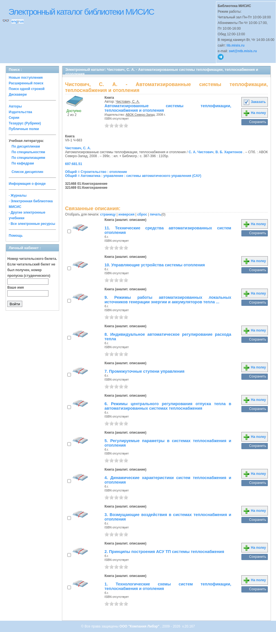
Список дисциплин (27, 172)
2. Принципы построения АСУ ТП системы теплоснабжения (164, 551)
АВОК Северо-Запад (140, 114)
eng (14, 21)
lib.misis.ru (235, 45)
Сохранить (257, 122)
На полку (254, 113)
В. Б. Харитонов (228, 152)
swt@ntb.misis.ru (243, 51)
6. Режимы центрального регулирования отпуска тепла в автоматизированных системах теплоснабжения (167, 406)
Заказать (254, 102)
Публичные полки (24, 129)
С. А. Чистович (201, 152)
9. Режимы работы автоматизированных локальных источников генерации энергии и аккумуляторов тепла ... (167, 299)
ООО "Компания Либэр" (139, 626)
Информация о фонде (27, 184)
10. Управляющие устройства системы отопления (154, 265)
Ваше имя (15, 287)
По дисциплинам (26, 146)
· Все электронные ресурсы (32, 224)
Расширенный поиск (26, 83)
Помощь (16, 236)
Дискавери (18, 94)
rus (21, 21)
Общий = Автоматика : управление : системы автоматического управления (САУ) (133, 176)
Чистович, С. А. (128, 102)
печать (155, 214)
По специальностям (28, 152)
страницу (108, 214)
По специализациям (28, 158)
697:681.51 (73, 164)
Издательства (20, 112)
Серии (14, 118)
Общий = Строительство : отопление (96, 172)
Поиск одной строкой (26, 89)
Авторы (15, 106)
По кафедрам (23, 163)
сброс (142, 214)
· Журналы (17, 196)
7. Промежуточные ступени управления (144, 371)
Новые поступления (26, 78)
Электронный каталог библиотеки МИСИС (81, 11)
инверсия (127, 214)
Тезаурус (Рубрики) (25, 123)
